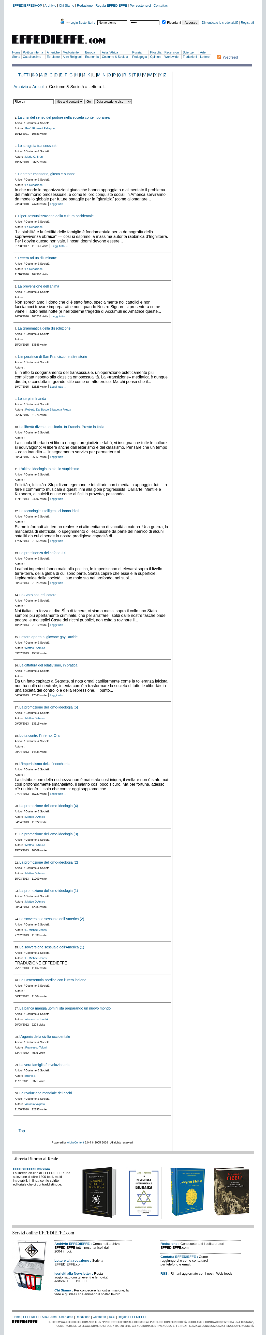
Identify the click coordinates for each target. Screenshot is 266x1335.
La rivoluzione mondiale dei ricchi (45, 1093)
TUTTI (24, 75)
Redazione (85, 5)
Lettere (205, 57)
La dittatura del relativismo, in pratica (48, 665)
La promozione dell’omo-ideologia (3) (48, 834)
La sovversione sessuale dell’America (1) (51, 947)
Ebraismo (53, 57)
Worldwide (171, 57)
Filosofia (155, 52)
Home (16, 52)
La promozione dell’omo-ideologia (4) (48, 806)
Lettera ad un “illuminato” (37, 258)
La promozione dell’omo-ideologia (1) (48, 891)
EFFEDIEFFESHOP (27, 5)
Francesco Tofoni (36, 1047)
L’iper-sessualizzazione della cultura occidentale (56, 216)
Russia (137, 52)
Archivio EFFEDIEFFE (72, 1244)
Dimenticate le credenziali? (220, 22)
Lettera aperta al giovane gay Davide (48, 637)
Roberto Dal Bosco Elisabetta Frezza (48, 409)
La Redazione (34, 184)
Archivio (50, 5)
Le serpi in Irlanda (32, 399)
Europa (90, 52)
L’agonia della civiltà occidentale (44, 1036)
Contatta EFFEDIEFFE (178, 1257)
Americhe (53, 52)
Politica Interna (33, 52)
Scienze (188, 52)
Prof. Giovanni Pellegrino (40, 128)
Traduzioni (190, 57)
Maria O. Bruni (34, 156)
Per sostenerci (140, 5)
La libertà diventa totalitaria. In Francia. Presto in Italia (61, 427)
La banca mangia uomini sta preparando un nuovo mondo (65, 1008)
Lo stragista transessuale (37, 146)
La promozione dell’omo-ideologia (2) (48, 862)
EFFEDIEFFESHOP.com (31, 1169)
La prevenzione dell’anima (38, 286)
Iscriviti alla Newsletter (72, 1273)
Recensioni (171, 52)
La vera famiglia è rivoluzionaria (44, 1065)
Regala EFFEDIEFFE (111, 5)
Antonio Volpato (35, 1104)
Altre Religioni (72, 57)
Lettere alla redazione (71, 1260)
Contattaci (161, 5)
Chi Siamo (66, 5)
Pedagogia (139, 57)
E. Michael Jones (36, 929)
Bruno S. (30, 1075)
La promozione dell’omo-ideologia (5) (48, 707)
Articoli (38, 87)
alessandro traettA (36, 1019)
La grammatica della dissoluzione (44, 328)
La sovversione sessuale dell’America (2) (51, 919)
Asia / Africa (110, 52)
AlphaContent (75, 1142)
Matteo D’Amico (35, 647)
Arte (203, 52)
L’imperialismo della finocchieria (44, 764)
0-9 (35, 75)
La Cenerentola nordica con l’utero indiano (52, 980)
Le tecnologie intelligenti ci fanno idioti (49, 511)
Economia (92, 57)
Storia (16, 57)
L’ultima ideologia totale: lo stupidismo (49, 469)
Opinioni (155, 57)
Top (21, 1131)
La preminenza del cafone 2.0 (42, 553)
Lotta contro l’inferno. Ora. (40, 735)
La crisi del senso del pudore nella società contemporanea (64, 117)
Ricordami (174, 22)
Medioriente (71, 52)
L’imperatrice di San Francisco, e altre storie (52, 357)
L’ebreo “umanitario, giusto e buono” (46, 174)
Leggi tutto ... (58, 204)
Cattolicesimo (32, 57)
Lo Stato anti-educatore (37, 595)
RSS (163, 1273)
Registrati (247, 22)
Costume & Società (115, 57)
